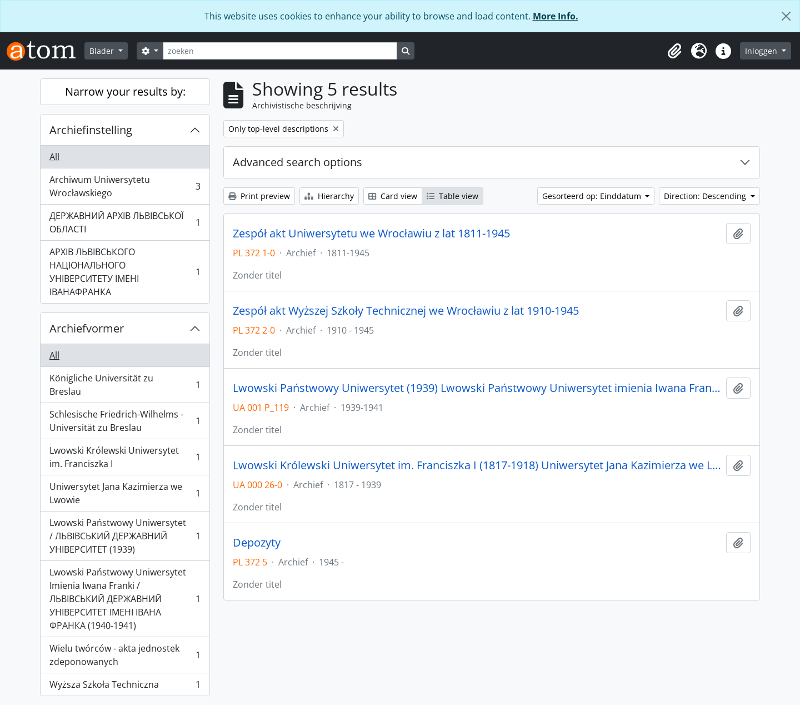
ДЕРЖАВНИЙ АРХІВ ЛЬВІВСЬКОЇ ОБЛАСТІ (125, 222)
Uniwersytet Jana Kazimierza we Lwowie (125, 493)
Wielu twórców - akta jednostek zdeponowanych (125, 655)
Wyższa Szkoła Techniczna (125, 687)
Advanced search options (297, 162)
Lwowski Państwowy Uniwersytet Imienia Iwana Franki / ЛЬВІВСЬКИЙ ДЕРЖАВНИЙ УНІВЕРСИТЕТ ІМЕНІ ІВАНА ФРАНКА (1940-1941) (125, 599)
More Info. (555, 16)
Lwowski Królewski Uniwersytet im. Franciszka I (125, 457)
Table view (452, 196)
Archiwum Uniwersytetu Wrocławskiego (125, 186)
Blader (102, 51)
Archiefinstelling (90, 129)
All (54, 157)
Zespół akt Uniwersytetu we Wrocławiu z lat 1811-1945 (371, 233)
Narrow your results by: (125, 91)
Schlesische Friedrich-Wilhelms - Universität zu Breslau (125, 421)
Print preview (259, 196)
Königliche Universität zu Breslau (125, 385)
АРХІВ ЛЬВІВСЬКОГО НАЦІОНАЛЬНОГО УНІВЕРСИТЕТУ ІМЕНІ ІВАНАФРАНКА (125, 272)
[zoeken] (280, 50)
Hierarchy (329, 196)
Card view (392, 196)
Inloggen (762, 51)
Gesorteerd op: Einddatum (592, 196)
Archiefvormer (86, 328)
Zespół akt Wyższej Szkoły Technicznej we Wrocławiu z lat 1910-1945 (406, 310)
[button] (674, 51)
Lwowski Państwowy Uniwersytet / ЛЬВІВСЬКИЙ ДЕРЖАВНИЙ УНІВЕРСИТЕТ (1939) (125, 536)
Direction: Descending (706, 196)
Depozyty (257, 542)
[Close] (786, 16)
